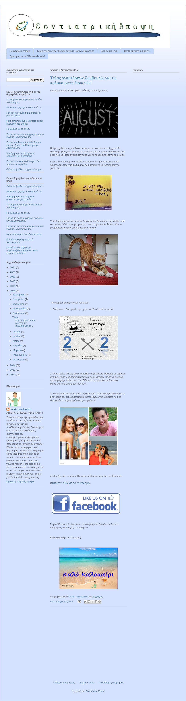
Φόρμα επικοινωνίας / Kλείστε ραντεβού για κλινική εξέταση (65, 51)
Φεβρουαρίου (20, 354)
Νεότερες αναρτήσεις (64, 682)
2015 (13, 290)
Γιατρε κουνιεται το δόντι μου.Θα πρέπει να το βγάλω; (23, 163)
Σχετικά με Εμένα (109, 51)
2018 (13, 281)
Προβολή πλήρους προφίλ (20, 481)
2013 (13, 369)
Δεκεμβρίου (19, 294)
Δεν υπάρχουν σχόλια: (62, 601)
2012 (13, 374)
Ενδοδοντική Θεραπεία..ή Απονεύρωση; (19, 241)
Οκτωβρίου (19, 304)
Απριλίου (18, 345)
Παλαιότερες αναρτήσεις (111, 682)
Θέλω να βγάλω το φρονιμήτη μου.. (24, 169)
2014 (13, 365)
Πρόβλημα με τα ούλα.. (18, 129)
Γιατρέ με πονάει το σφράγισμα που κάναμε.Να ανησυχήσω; (25, 135)
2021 (13, 272)
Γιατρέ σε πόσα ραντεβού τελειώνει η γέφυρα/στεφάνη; (24, 219)
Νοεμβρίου (19, 299)
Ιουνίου (17, 336)
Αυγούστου (19, 313)
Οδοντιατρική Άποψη (20, 51)
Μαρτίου (17, 350)
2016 (13, 286)
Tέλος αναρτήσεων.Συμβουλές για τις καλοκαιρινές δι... (24, 321)
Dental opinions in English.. (137, 51)
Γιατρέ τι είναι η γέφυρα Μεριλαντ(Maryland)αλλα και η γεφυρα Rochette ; (22, 250)
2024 (13, 267)
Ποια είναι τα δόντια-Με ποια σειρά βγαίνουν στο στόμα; (24, 122)
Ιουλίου (17, 331)
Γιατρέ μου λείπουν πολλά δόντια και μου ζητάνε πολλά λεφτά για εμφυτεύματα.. (23, 145)
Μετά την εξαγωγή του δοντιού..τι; (24, 107)
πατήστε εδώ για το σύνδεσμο (70, 483)
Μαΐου (16, 341)
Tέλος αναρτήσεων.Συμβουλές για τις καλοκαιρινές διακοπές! (83, 80)
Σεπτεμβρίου (20, 308)
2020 (13, 276)
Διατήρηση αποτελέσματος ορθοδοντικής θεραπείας (20, 155)
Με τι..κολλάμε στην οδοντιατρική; (24, 234)
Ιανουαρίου (19, 359)
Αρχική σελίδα (86, 682)
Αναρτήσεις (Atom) (95, 691)
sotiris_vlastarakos (21, 409)
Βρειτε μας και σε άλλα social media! (27, 56)
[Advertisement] (88, 642)
